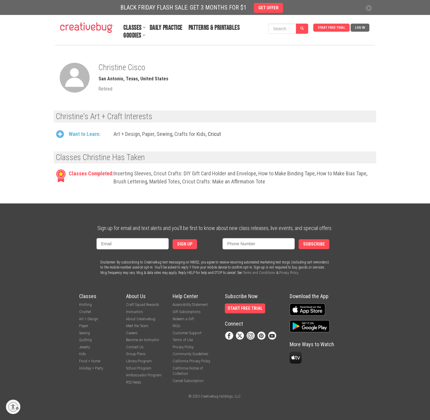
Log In (360, 28)
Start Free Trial (331, 28)
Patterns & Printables (214, 28)
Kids (82, 354)
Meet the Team (137, 326)
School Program (138, 368)
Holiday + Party (91, 368)
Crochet (85, 311)
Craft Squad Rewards (142, 304)
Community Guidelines (190, 354)
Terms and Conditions (259, 273)
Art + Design (126, 134)
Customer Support (187, 333)
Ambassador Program (144, 375)
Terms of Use (183, 340)
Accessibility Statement (190, 304)
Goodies (132, 36)
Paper (148, 134)
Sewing (164, 134)
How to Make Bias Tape (341, 173)
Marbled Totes (164, 181)
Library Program (139, 361)
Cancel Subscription (188, 380)
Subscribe (314, 244)
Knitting (85, 304)
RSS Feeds (133, 382)
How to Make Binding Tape (286, 173)
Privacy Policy (288, 273)
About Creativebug (140, 319)
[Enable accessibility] (13, 407)
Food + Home (89, 361)
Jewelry (84, 347)
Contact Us (135, 347)
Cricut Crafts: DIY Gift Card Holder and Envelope (204, 173)
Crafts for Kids (190, 134)
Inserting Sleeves (132, 173)
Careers (132, 333)
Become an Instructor (142, 340)
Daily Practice (166, 28)
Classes (132, 28)
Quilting (85, 340)
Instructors (134, 311)
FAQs (176, 326)
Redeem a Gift (183, 319)
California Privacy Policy (191, 361)
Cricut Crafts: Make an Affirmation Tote (223, 181)
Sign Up (185, 244)
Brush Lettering (130, 181)
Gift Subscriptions (187, 311)
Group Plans (136, 354)
